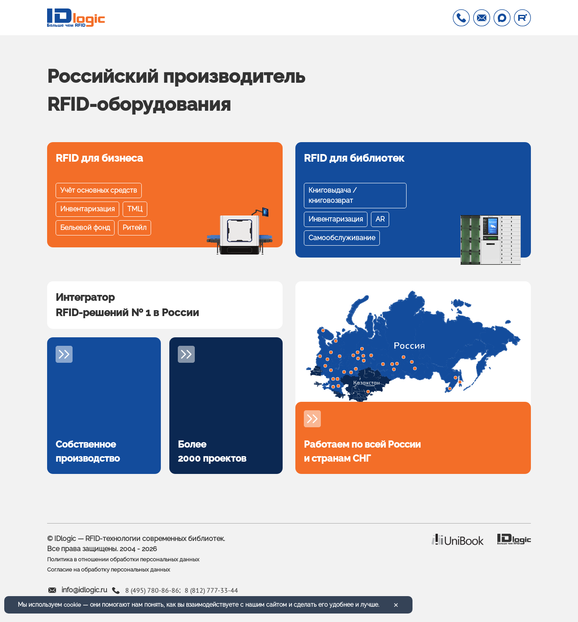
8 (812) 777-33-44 (211, 595)
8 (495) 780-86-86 (152, 595)
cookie (72, 604)
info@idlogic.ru (84, 596)
